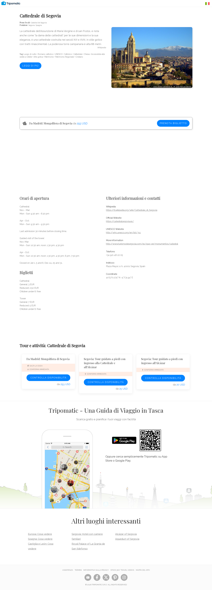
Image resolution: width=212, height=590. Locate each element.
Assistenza (67, 570)
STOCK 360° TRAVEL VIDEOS (122, 570)
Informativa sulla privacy (96, 570)
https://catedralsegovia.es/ (120, 221)
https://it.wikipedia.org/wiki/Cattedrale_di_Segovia (131, 210)
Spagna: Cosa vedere (40, 538)
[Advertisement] (151, 100)
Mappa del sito (143, 570)
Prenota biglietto (173, 123)
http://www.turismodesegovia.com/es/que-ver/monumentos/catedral (142, 244)
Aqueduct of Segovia (127, 538)
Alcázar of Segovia (126, 534)
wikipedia (101, 47)
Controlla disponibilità (48, 377)
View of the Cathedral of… (163, 87)
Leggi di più (30, 65)
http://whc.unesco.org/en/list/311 (123, 232)
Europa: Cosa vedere (40, 534)
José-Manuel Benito (183, 87)
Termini (78, 570)
